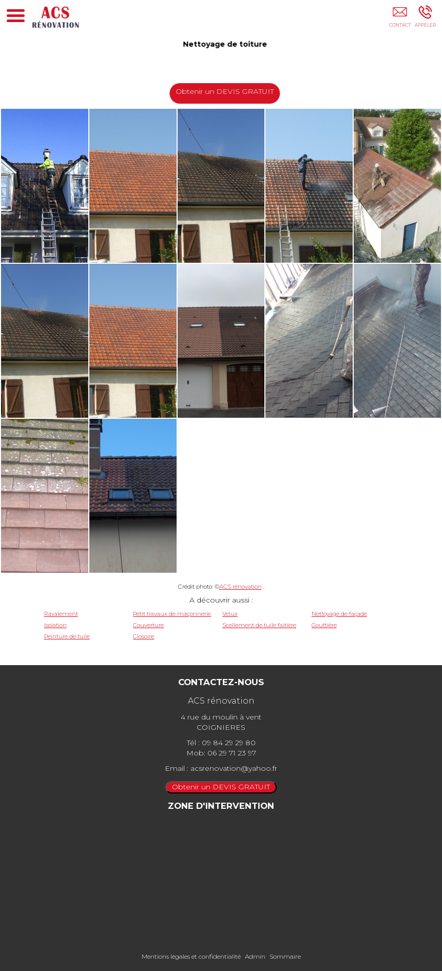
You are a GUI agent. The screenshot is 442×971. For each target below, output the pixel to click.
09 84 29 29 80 (229, 742)
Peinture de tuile (67, 636)
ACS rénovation (240, 586)
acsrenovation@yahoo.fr (233, 768)
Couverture (148, 625)
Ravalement (61, 613)
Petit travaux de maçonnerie (172, 613)
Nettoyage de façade (339, 613)
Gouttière (324, 625)
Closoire (143, 636)
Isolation (55, 625)
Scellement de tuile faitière (259, 625)
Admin (255, 956)
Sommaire (285, 956)
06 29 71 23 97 (231, 753)
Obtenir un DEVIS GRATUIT (226, 91)
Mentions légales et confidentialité (191, 956)
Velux (230, 613)
